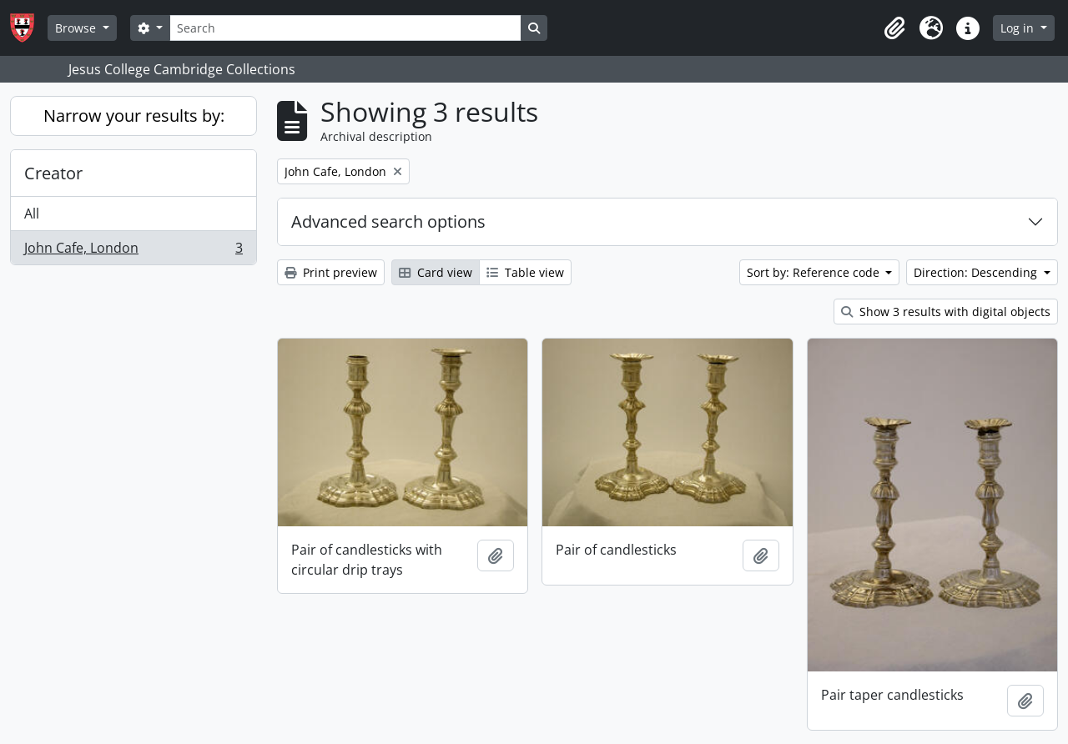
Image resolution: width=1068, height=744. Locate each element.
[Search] (345, 28)
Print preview (331, 272)
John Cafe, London (133, 251)
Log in (1018, 28)
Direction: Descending (977, 272)
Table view (525, 272)
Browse (77, 28)
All (31, 213)
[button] (894, 28)
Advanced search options (388, 221)
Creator (53, 173)
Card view (435, 272)
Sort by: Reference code (815, 272)
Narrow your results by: (133, 115)
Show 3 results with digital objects (945, 311)
